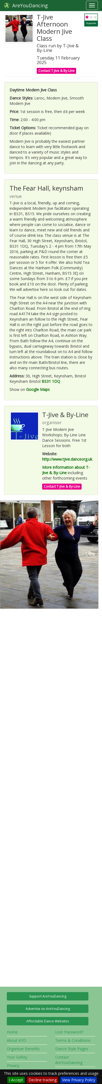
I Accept (16, 1079)
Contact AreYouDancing (68, 1060)
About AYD (16, 1040)
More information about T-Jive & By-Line (66, 470)
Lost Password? (69, 1032)
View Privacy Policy (78, 1079)
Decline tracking (43, 1079)
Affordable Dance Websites (47, 1021)
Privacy (13, 1065)
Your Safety (17, 1057)
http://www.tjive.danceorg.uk (67, 459)
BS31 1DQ (51, 381)
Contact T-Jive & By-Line (56, 70)
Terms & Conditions (73, 1040)
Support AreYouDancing (47, 996)
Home (12, 1032)
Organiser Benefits (23, 1048)
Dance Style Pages (71, 1048)
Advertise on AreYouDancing (48, 1008)
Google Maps (38, 389)
